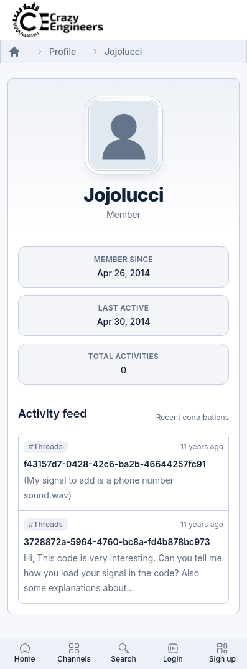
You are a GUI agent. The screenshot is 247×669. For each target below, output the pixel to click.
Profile (62, 51)
